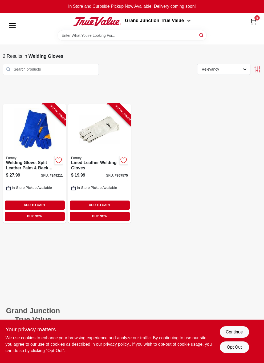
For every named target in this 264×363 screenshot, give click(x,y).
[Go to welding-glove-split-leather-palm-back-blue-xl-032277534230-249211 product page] (34, 163)
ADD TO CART (35, 205)
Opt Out (234, 347)
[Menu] (12, 25)
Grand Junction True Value (158, 20)
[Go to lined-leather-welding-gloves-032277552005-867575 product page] (99, 163)
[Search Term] (132, 35)
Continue (234, 332)
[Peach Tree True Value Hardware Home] (97, 21)
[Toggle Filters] (257, 69)
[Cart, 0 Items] (253, 22)
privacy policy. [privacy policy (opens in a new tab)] (116, 344)
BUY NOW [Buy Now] (34, 216)
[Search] (202, 35)
